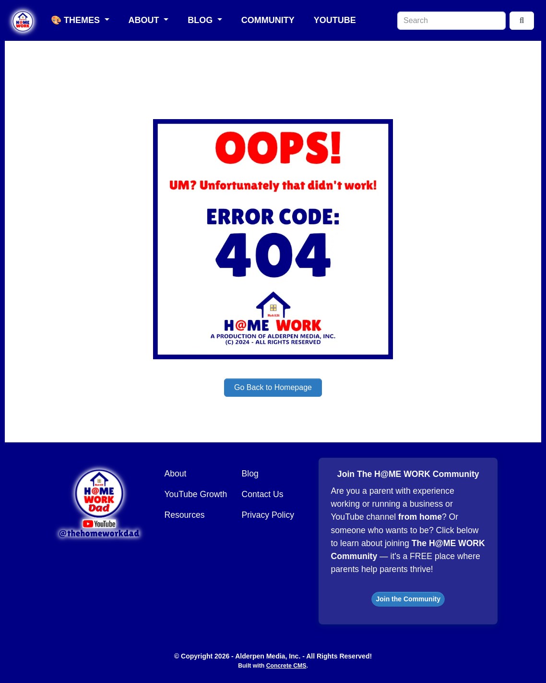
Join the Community (408, 599)
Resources (185, 515)
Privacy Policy (267, 515)
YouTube (335, 20)
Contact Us (262, 494)
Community (268, 20)
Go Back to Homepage (273, 387)
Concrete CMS (286, 665)
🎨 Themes (76, 20)
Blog (201, 20)
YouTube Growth (196, 494)
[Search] (451, 21)
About (145, 20)
